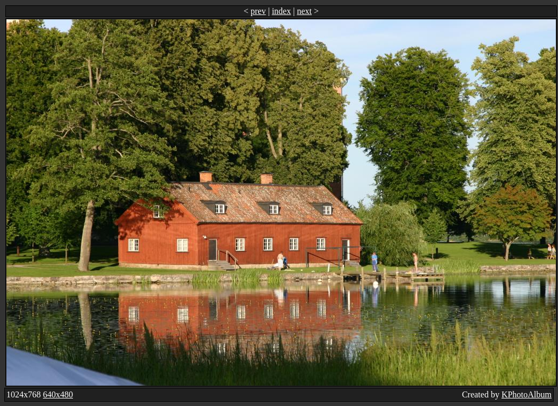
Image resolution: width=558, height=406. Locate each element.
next (304, 11)
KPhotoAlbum (527, 394)
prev (258, 11)
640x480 (58, 394)
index (281, 11)
